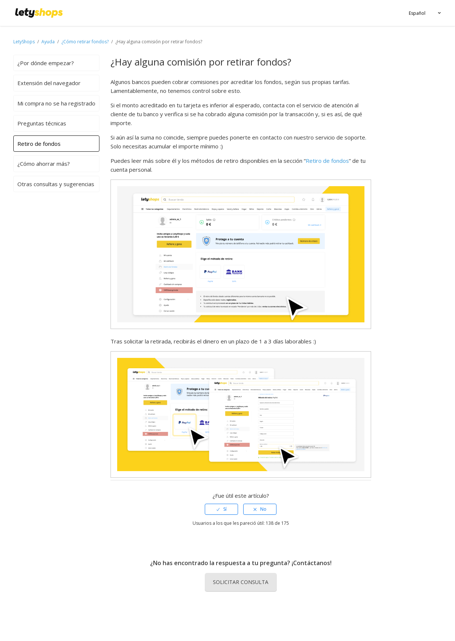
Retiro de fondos (39, 143)
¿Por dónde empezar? (45, 63)
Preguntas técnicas (41, 123)
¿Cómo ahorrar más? (43, 163)
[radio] (221, 509)
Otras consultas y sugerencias (55, 184)
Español (417, 13)
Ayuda (48, 41)
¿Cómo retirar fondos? (85, 41)
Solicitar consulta (240, 581)
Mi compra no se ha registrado (56, 103)
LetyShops (24, 41)
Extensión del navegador (49, 83)
